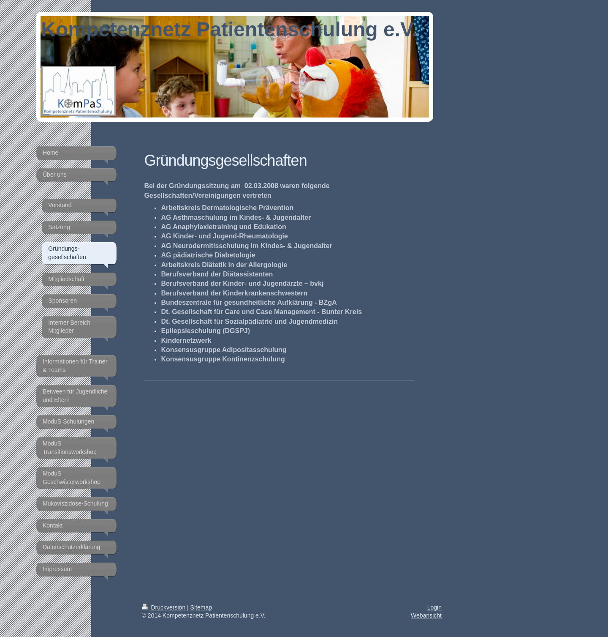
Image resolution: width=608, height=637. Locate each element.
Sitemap (201, 607)
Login (434, 607)
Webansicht (426, 615)
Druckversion (164, 607)
